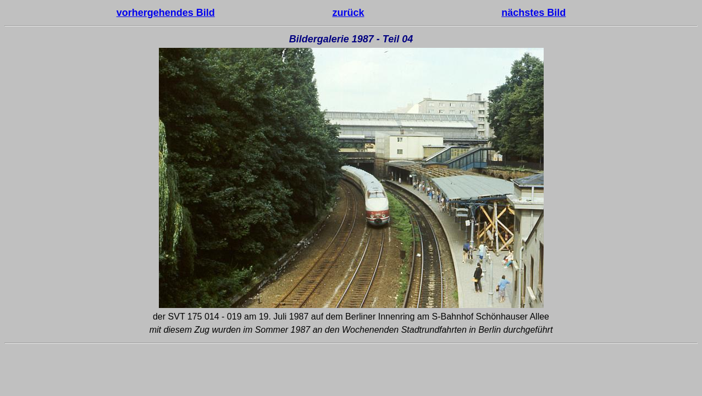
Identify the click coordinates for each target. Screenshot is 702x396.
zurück (348, 12)
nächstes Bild (533, 12)
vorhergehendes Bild (166, 12)
